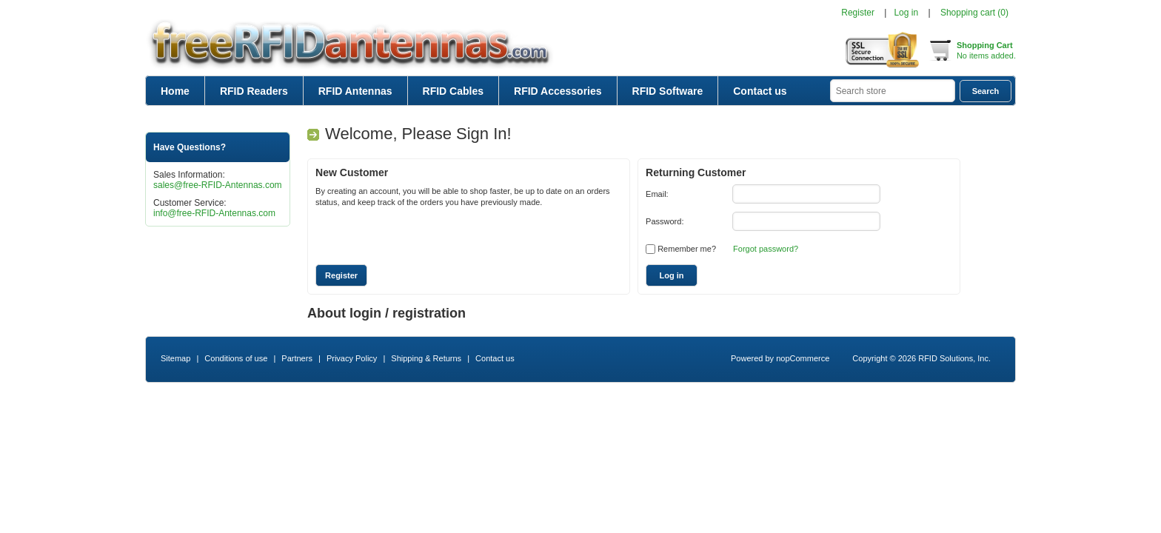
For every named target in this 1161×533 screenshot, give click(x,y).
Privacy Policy (352, 358)
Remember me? (687, 248)
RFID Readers (254, 91)
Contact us (759, 91)
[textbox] (892, 90)
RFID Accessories (558, 91)
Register (857, 12)
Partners (296, 358)
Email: (657, 194)
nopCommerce (802, 358)
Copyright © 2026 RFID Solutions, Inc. (921, 358)
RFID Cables (453, 91)
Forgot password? (765, 248)
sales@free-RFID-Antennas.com (217, 185)
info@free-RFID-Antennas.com (214, 213)
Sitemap (175, 358)
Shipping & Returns (426, 358)
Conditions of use (235, 358)
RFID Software (667, 91)
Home (175, 91)
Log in (906, 12)
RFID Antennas (355, 91)
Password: (664, 221)
